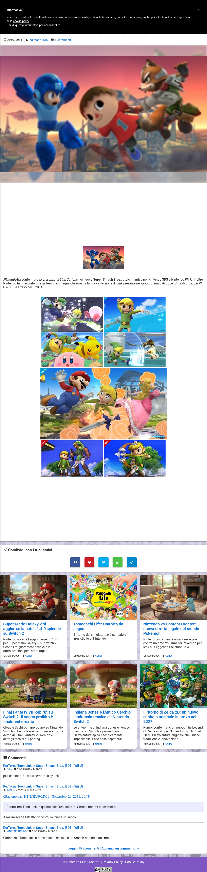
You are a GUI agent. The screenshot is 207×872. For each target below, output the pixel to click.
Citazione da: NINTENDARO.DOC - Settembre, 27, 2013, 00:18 (46, 792)
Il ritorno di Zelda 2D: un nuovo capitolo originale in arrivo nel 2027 (170, 712)
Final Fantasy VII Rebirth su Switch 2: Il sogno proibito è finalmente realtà (27, 712)
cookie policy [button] (21, 21)
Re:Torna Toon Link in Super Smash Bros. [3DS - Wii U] (42, 761)
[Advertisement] (103, 214)
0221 (9, 785)
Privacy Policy (113, 858)
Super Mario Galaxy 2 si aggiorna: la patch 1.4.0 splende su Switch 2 (33, 625)
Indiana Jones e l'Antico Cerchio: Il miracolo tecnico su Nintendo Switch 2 (103, 712)
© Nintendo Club (74, 858)
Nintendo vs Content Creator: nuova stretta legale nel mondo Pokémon (170, 628)
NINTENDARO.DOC (17, 826)
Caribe (28, 651)
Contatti (94, 858)
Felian (9, 764)
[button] (198, 9)
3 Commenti (62, 40)
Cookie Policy (134, 858)
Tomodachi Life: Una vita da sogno (103, 623)
